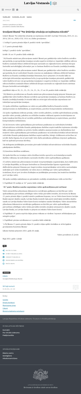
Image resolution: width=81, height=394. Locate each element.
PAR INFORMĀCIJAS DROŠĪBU (14, 260)
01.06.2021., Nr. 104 (18, 17)
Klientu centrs (8, 353)
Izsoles (5, 300)
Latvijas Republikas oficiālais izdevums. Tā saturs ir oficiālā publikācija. (29, 319)
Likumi (5, 308)
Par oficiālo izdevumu (11, 332)
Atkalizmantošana (10, 358)
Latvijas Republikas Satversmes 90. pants (40, 385)
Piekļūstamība (8, 335)
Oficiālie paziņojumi (11, 349)
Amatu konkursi (9, 302)
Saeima (29, 17)
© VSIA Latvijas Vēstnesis (13, 326)
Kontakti (6, 330)
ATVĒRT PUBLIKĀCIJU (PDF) (14, 254)
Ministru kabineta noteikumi (13, 311)
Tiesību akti (6, 17)
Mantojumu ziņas (9, 305)
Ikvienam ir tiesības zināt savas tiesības (41, 387)
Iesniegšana (7, 356)
